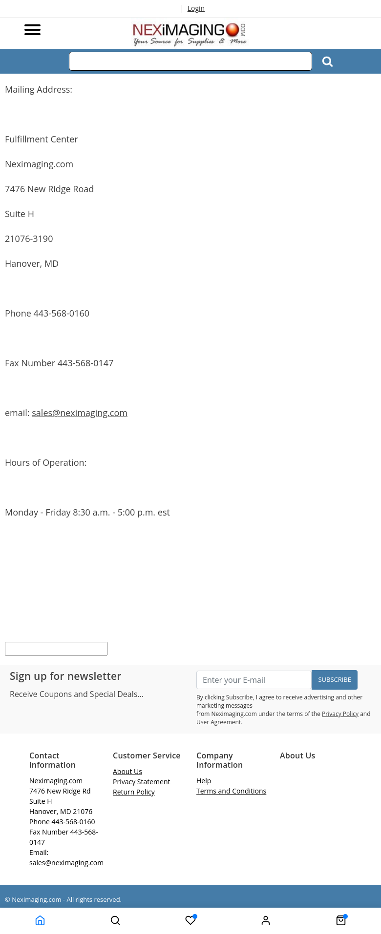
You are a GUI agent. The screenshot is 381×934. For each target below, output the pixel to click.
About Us (127, 771)
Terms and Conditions (231, 790)
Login (196, 8)
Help (203, 780)
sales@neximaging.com (79, 412)
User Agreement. (219, 722)
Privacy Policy (340, 714)
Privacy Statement (141, 781)
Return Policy (134, 791)
